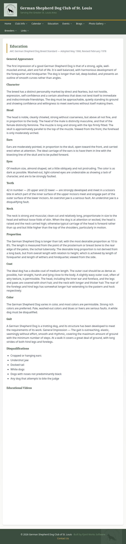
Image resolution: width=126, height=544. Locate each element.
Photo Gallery (97, 23)
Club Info (21, 23)
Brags (80, 23)
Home (8, 23)
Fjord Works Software (93, 534)
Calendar (38, 23)
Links (25, 30)
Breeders (11, 30)
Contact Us (63, 538)
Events (67, 23)
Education (53, 23)
